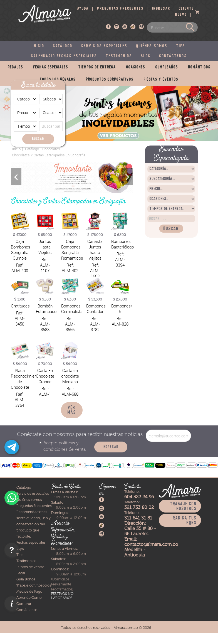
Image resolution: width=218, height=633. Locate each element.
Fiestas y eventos (161, 79)
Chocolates (51, 149)
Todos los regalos (58, 79)
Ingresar (161, 9)
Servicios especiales (104, 46)
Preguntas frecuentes (120, 9)
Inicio (38, 46)
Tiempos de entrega (97, 67)
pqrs (20, 548)
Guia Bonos (25, 579)
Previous (16, 176)
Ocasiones (135, 67)
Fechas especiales (50, 67)
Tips (180, 46)
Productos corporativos (109, 79)
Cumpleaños (166, 67)
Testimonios (119, 56)
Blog (146, 56)
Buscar (38, 139)
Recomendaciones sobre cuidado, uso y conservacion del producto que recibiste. (33, 524)
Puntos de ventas (30, 567)
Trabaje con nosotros (33, 585)
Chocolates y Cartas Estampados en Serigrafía (48, 155)
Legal (20, 573)
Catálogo (63, 46)
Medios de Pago (29, 591)
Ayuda (83, 9)
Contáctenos (173, 56)
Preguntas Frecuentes (34, 506)
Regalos (15, 67)
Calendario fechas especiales (64, 56)
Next (127, 176)
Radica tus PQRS (185, 520)
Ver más (72, 410)
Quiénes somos (152, 46)
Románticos (199, 67)
